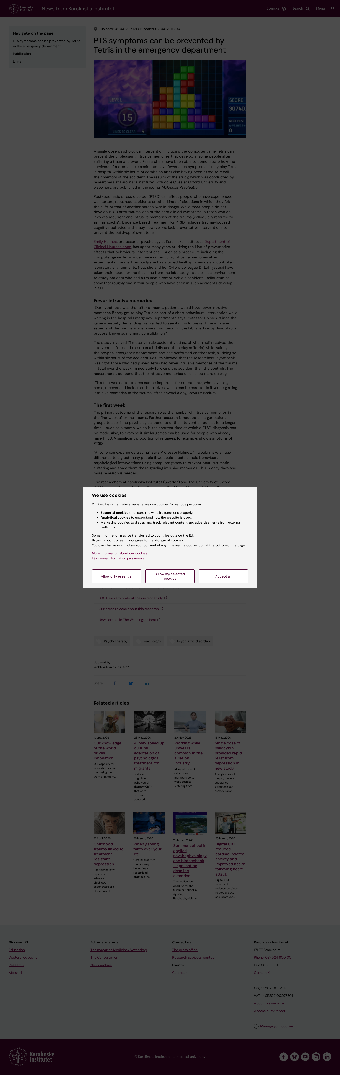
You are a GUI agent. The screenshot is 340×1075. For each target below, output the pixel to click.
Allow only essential (116, 576)
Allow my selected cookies (170, 576)
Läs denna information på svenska (118, 558)
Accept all (223, 576)
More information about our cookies (119, 553)
